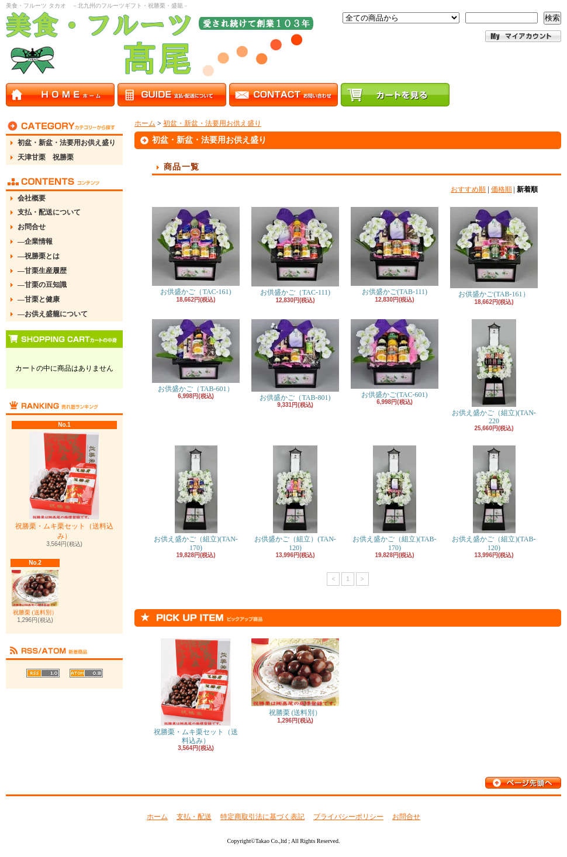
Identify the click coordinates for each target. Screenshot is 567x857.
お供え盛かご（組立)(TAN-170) (196, 498)
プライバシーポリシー (348, 817)
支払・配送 (194, 817)
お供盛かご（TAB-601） (196, 356)
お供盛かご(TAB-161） (494, 252)
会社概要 (32, 198)
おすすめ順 (468, 189)
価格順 (501, 189)
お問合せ (32, 227)
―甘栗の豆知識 (42, 285)
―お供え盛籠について (53, 314)
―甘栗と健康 (39, 299)
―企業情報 (35, 241)
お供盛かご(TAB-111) (394, 251)
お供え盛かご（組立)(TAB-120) (493, 498)
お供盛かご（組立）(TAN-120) (295, 498)
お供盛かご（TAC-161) (196, 251)
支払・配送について (49, 212)
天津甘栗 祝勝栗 (46, 157)
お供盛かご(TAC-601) (394, 359)
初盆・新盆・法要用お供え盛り (67, 143)
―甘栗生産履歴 (42, 271)
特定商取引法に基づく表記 (262, 817)
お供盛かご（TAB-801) (295, 360)
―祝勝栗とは (39, 256)
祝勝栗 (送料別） (35, 592)
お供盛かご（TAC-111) (295, 251)
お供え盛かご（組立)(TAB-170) (394, 498)
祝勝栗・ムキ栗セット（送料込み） (64, 486)
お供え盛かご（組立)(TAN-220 (494, 372)
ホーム (144, 123)
